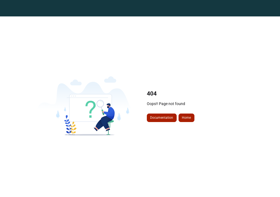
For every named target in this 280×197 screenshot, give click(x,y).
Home (186, 118)
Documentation (161, 118)
